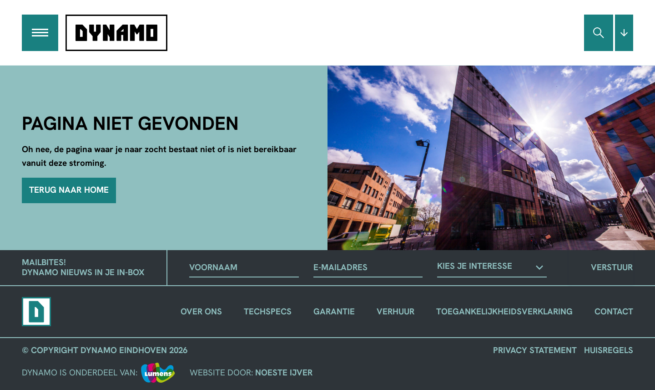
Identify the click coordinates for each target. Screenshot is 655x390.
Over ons (201, 311)
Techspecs (268, 311)
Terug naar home (69, 189)
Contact (614, 311)
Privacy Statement (535, 350)
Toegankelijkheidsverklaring (504, 311)
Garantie (334, 311)
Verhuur (395, 311)
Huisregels (608, 350)
